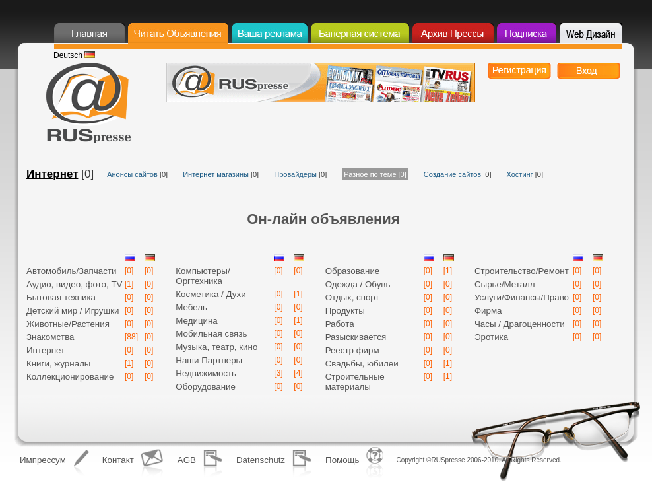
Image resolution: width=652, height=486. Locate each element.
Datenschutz (260, 460)
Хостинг (520, 174)
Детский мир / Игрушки (72, 311)
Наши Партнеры (209, 360)
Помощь (342, 460)
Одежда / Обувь (358, 284)
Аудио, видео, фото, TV (74, 284)
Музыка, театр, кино (216, 347)
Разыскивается (356, 337)
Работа (339, 324)
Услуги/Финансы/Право (521, 297)
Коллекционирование (70, 377)
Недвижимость (206, 373)
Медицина (196, 321)
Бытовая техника (61, 297)
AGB (187, 460)
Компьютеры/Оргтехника (203, 276)
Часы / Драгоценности (519, 324)
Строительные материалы (355, 382)
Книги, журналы (58, 363)
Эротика (491, 337)
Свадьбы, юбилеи (362, 363)
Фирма (488, 311)
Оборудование (206, 387)
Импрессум (43, 460)
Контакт (118, 460)
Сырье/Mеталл (504, 284)
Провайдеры (295, 174)
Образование (352, 271)
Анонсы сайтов (132, 174)
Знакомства (50, 337)
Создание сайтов (452, 174)
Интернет (52, 174)
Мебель (191, 307)
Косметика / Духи (210, 294)
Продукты (345, 311)
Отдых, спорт (352, 297)
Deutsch (67, 55)
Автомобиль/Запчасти (71, 271)
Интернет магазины (216, 174)
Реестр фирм (352, 350)
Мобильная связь (211, 334)
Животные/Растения (68, 324)
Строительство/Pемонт (521, 271)
